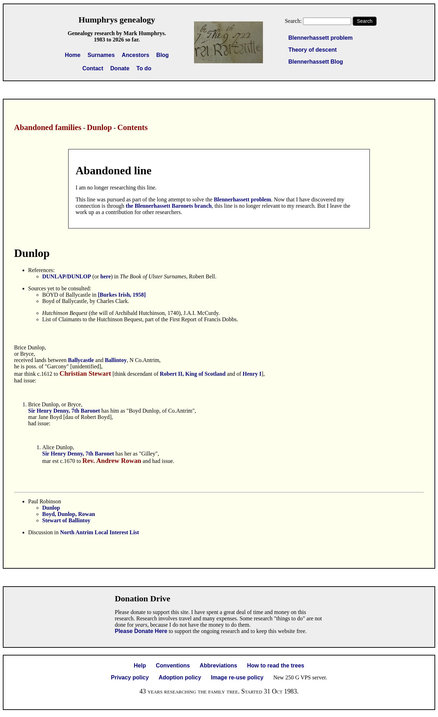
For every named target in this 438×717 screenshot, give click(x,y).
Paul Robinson (44, 501)
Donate (119, 68)
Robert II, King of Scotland (193, 374)
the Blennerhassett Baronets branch (169, 206)
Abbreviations (218, 665)
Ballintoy (116, 360)
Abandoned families (48, 127)
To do (143, 68)
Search (364, 21)
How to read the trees (275, 665)
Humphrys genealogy (116, 19)
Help (140, 665)
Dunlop (99, 127)
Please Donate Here (141, 631)
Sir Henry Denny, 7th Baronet (64, 411)
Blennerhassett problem (320, 38)
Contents (132, 127)
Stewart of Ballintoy (66, 520)
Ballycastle (81, 360)
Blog (162, 55)
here (105, 276)
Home (72, 55)
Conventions (173, 665)
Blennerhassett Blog (315, 62)
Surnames (101, 55)
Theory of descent (312, 50)
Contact (92, 68)
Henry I (252, 374)
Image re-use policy (237, 677)
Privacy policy (130, 677)
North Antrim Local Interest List (99, 532)
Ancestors (135, 55)
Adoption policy (180, 677)
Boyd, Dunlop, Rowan (68, 514)
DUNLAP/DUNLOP (66, 276)
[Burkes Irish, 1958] (122, 295)
